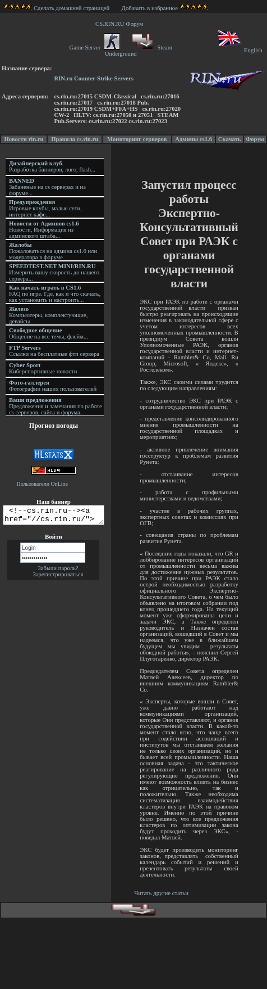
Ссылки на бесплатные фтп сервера (54, 351)
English (239, 50)
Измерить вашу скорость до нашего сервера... (54, 272)
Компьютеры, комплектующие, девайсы (48, 315)
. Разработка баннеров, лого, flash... (52, 166)
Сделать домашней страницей (56, 8)
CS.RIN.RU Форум (120, 24)
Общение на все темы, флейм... (48, 333)
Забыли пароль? (58, 571)
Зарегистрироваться (58, 578)
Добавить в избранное (150, 8)
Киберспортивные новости (43, 368)
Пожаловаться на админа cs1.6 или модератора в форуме (53, 251)
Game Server (94, 47)
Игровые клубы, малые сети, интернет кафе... (45, 208)
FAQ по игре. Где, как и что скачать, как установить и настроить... (54, 293)
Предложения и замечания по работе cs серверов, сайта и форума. (55, 406)
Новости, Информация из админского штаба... (44, 229)
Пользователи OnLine (42, 484)
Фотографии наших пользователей (52, 386)
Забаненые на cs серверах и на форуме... (47, 187)
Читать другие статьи (162, 893)
